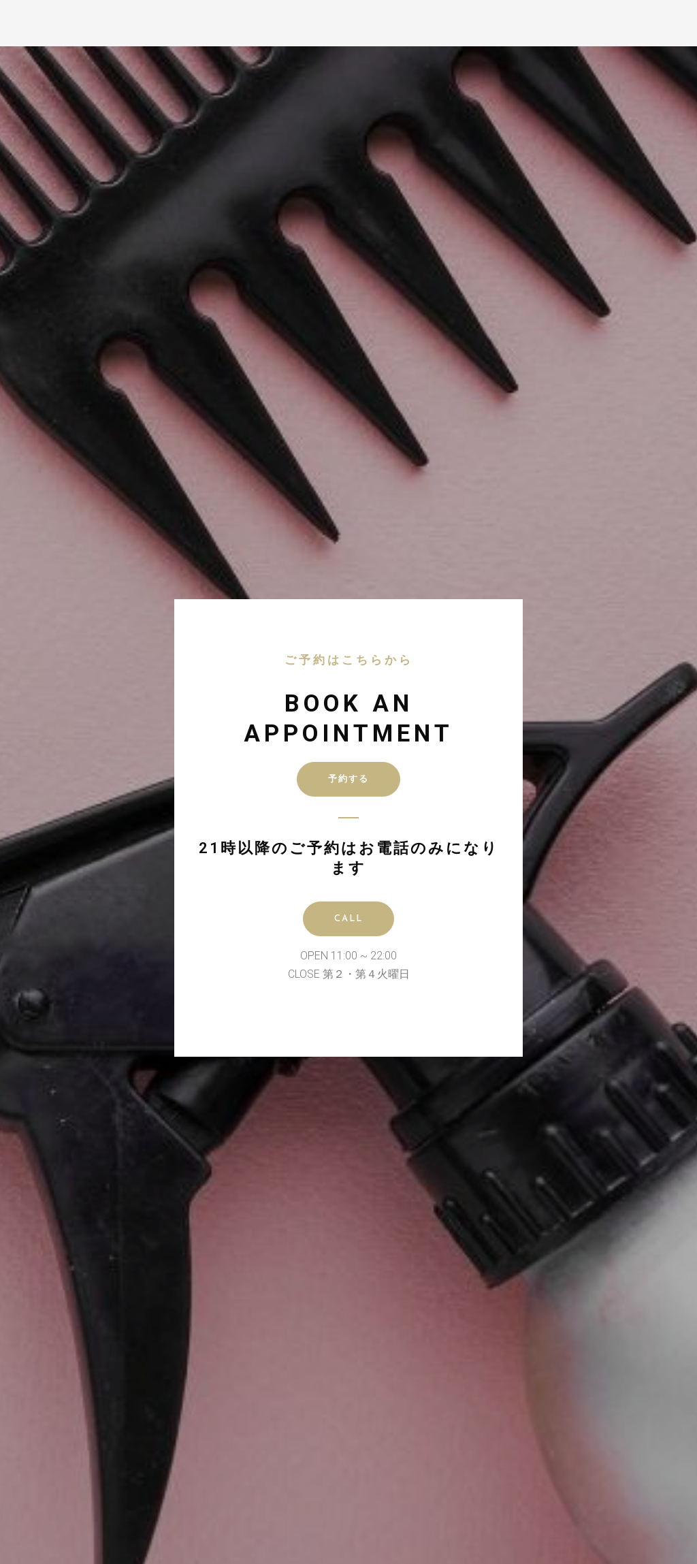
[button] (683, 14)
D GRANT (56, 20)
